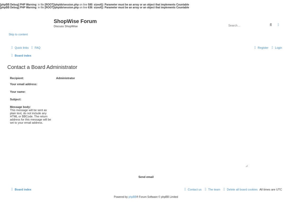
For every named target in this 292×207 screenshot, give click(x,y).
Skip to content (18, 34)
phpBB (132, 196)
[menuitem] (35, 47)
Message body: (20, 106)
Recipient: (17, 78)
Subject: (15, 99)
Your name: (18, 91)
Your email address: (23, 84)
